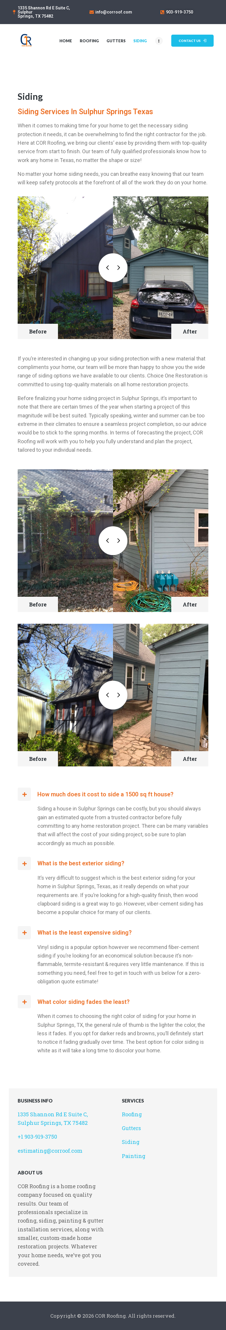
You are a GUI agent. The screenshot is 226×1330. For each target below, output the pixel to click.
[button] (113, 794)
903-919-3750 (179, 12)
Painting (133, 1155)
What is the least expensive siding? (84, 932)
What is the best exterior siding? (80, 863)
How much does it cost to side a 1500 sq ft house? (105, 794)
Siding (130, 1141)
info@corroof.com (113, 12)
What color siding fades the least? (83, 1001)
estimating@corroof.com (50, 1150)
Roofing (132, 1114)
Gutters (131, 1128)
